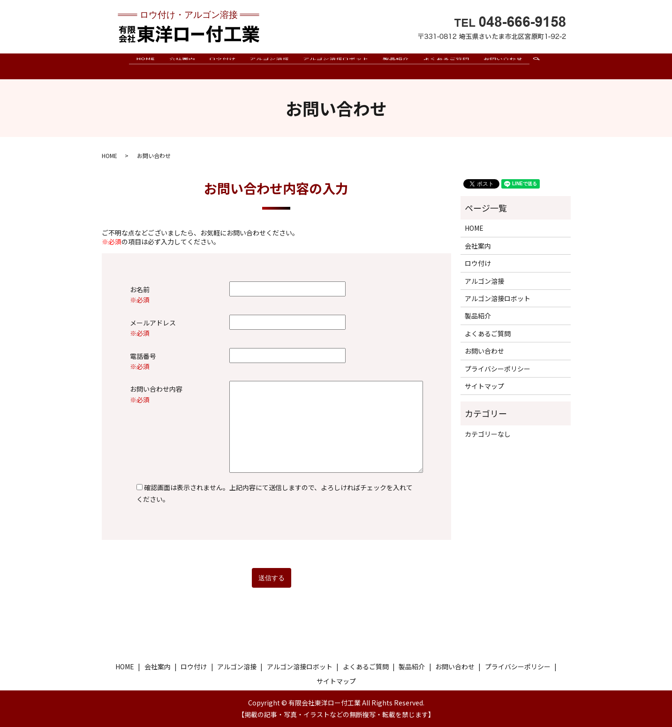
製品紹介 (396, 65)
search (540, 70)
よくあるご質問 (446, 65)
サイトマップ (484, 386)
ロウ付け (222, 65)
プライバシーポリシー (497, 368)
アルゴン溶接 (269, 65)
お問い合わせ (502, 65)
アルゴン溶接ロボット (336, 65)
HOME (145, 65)
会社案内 (182, 65)
